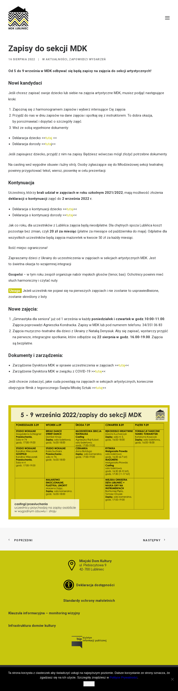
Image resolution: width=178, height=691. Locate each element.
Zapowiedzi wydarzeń (87, 59)
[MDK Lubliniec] (89, 17)
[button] (167, 18)
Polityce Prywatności (123, 677)
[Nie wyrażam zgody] (172, 679)
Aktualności (56, 59)
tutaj (48, 138)
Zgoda (89, 683)
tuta (48, 144)
